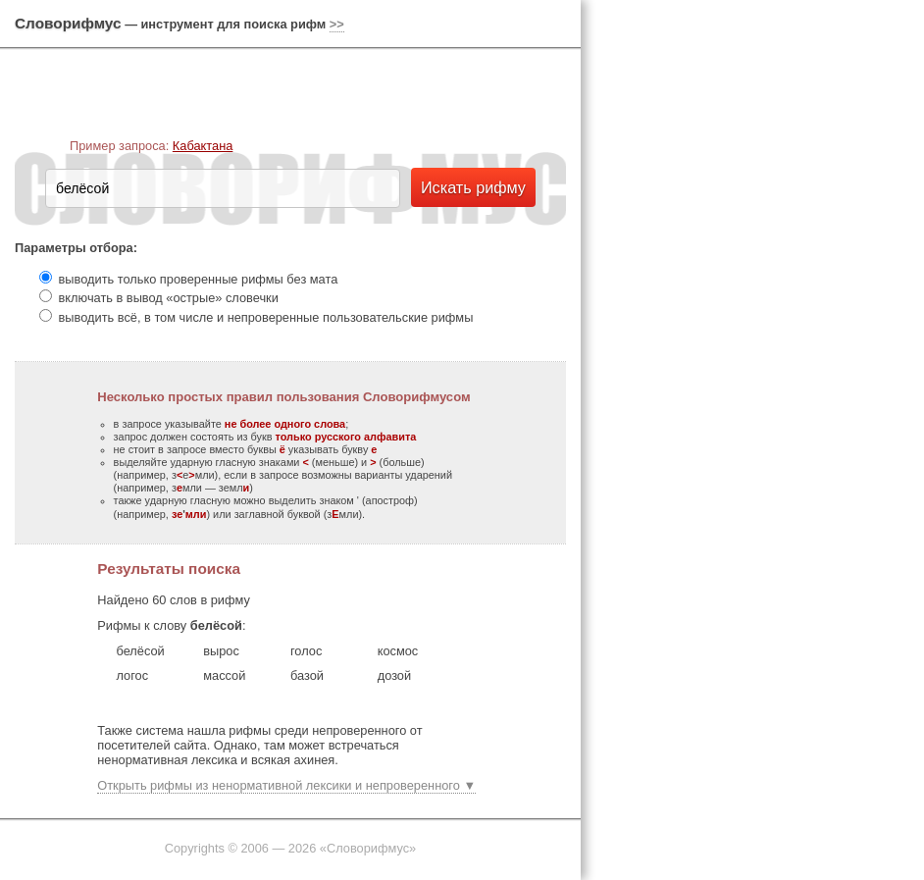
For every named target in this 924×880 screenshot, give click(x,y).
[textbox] (222, 188)
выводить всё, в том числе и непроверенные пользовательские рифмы (266, 317)
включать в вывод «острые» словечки (169, 297)
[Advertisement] (681, 304)
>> (337, 24)
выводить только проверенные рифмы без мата (198, 279)
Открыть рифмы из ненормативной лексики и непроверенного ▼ (286, 785)
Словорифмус (68, 23)
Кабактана (203, 145)
